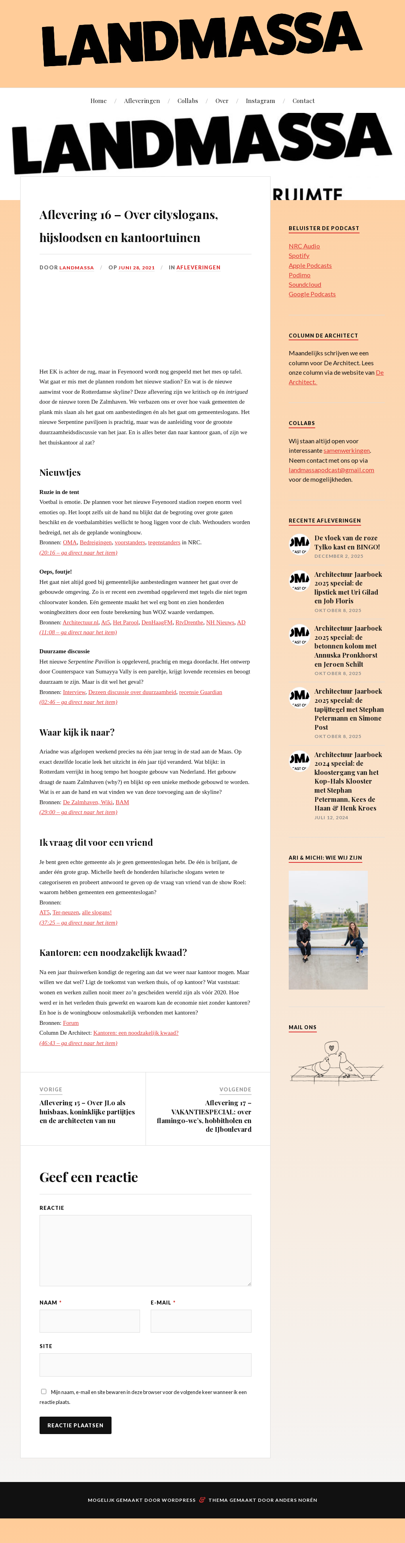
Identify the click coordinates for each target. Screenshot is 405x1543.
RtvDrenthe (189, 645)
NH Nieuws (220, 645)
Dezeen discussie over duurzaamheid (132, 714)
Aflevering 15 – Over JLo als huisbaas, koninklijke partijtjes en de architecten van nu (87, 1134)
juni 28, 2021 (138, 290)
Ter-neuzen (66, 935)
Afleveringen (142, 100)
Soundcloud (305, 284)
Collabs (188, 100)
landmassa (77, 290)
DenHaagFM (157, 645)
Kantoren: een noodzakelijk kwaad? (136, 1056)
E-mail (163, 1325)
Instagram (260, 100)
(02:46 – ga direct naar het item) (78, 725)
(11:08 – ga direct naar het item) (78, 655)
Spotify (299, 255)
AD (241, 645)
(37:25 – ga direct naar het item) (78, 945)
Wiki (106, 825)
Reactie (52, 1231)
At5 (105, 645)
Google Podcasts (312, 294)
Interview (74, 714)
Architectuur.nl (80, 645)
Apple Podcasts (310, 265)
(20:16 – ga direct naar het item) (78, 575)
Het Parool (126, 645)
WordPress (179, 1525)
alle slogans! (97, 935)
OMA (70, 565)
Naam (51, 1325)
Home (99, 100)
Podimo (299, 274)
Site (46, 1370)
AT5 (45, 935)
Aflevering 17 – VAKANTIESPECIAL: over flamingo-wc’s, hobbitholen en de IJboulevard (204, 1138)
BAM (122, 825)
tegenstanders (164, 565)
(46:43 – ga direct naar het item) (78, 1065)
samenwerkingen (347, 450)
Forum (71, 1045)
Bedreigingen (96, 565)
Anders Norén (296, 1525)
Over (222, 100)
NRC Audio (304, 246)
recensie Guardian (200, 714)
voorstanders (130, 565)
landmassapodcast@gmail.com (331, 469)
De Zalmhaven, (81, 825)
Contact (304, 100)
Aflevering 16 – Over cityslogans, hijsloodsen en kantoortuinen (135, 234)
